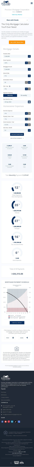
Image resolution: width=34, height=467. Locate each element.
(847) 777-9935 (7, 412)
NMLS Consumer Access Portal (20, 435)
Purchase (3, 392)
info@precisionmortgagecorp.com (12, 414)
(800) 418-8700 (7, 409)
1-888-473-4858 (22, 452)
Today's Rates (5, 397)
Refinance (4, 395)
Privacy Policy (9, 435)
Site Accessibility (5, 400)
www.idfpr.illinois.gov (17, 453)
